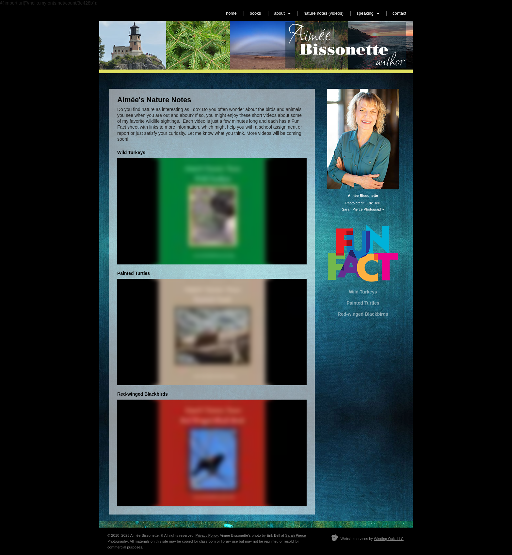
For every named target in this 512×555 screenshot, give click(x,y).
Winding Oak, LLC (389, 539)
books (255, 13)
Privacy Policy (207, 535)
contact (399, 13)
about (282, 13)
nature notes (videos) (324, 13)
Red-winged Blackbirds (363, 314)
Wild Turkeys (363, 291)
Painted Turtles (362, 303)
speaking (368, 13)
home (231, 13)
